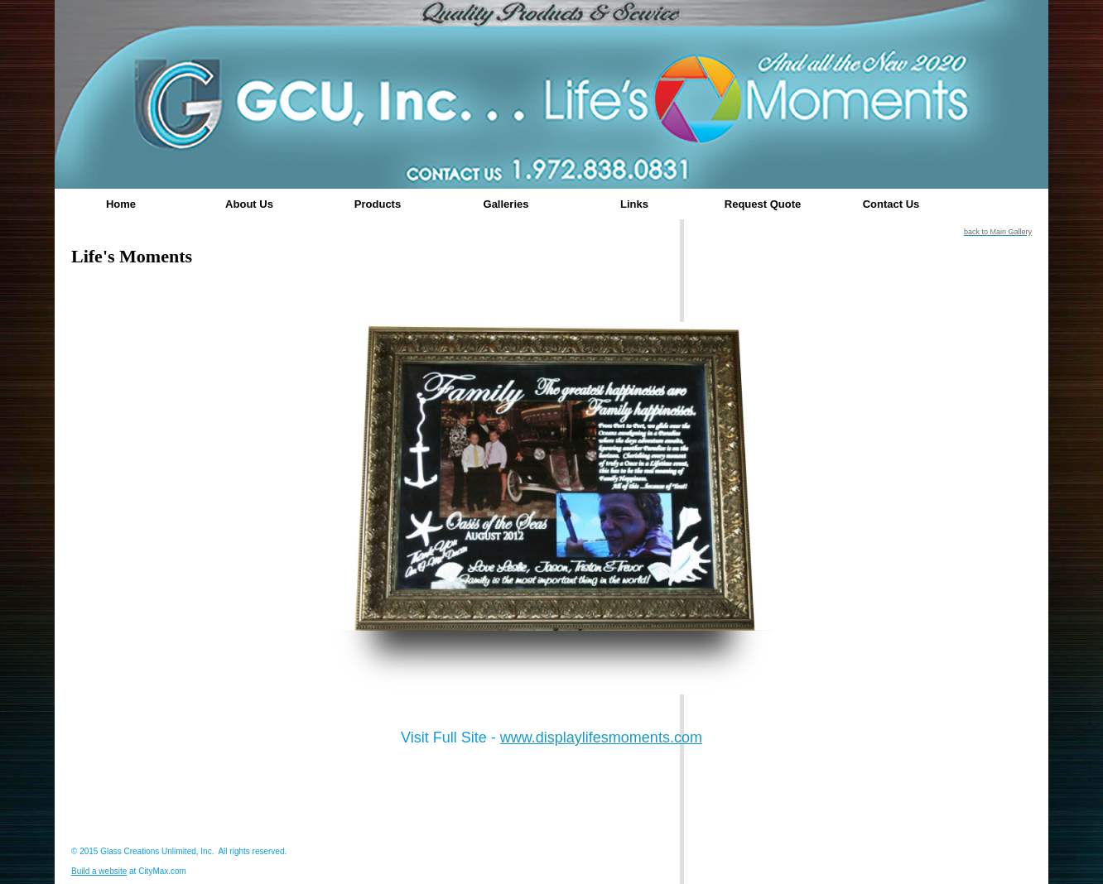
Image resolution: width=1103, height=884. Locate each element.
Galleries (506, 204)
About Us (249, 204)
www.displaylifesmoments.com (601, 737)
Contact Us (891, 204)
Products (377, 204)
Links (634, 204)
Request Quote (763, 204)
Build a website (99, 871)
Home (121, 204)
